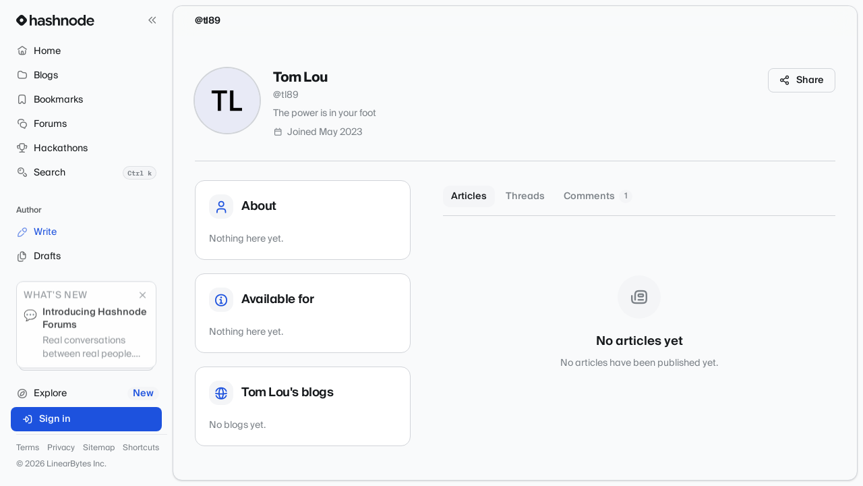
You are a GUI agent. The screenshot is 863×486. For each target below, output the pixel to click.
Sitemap (99, 448)
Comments (598, 196)
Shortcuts (141, 448)
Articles (469, 196)
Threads (525, 196)
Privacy (61, 448)
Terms (27, 448)
